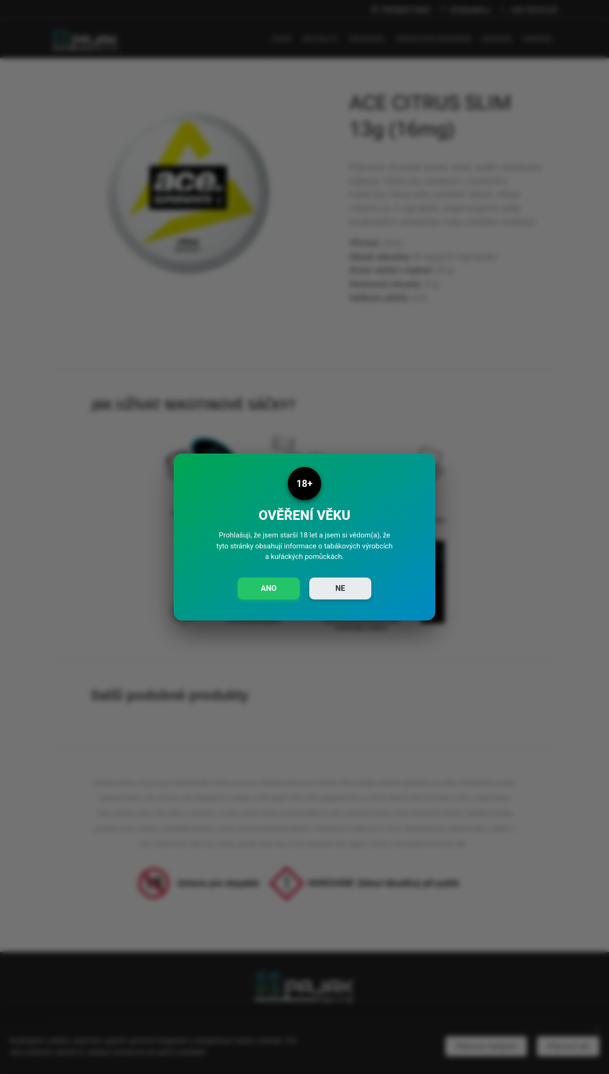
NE (340, 588)
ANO (268, 588)
